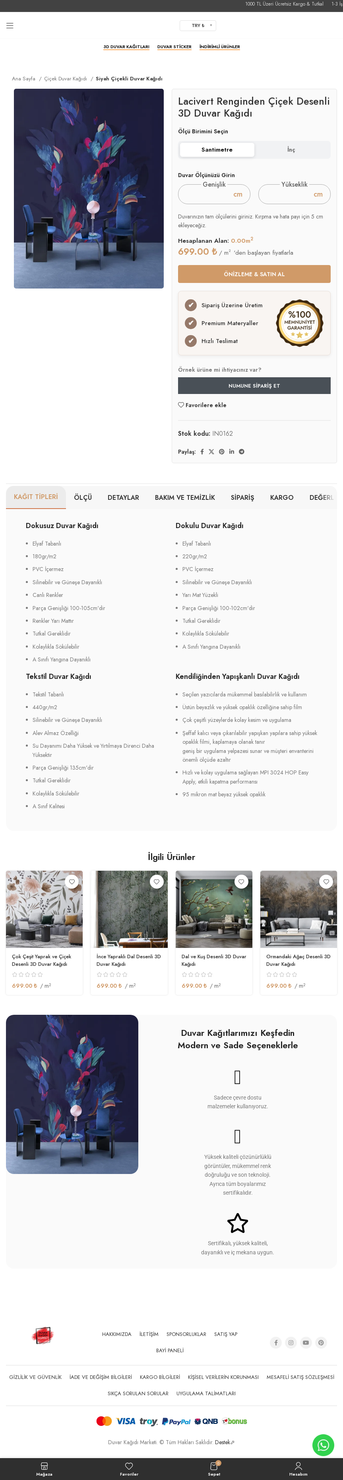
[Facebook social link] (202, 459)
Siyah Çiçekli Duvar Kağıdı (129, 78)
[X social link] (211, 459)
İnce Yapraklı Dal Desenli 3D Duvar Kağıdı (128, 967)
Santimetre (217, 149)
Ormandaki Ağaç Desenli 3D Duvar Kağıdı (298, 967)
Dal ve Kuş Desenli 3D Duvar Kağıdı (209, 967)
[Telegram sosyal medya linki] (241, 459)
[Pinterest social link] (222, 459)
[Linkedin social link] (231, 459)
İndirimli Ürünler (220, 47)
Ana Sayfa (24, 78)
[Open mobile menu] (10, 25)
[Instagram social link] (291, 1350)
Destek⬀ (225, 1449)
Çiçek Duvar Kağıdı (66, 78)
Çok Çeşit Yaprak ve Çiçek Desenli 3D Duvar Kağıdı (42, 971)
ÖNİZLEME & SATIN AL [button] (254, 274)
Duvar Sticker (174, 47)
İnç (291, 149)
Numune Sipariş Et (254, 393)
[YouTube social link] (306, 1350)
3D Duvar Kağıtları (126, 47)
